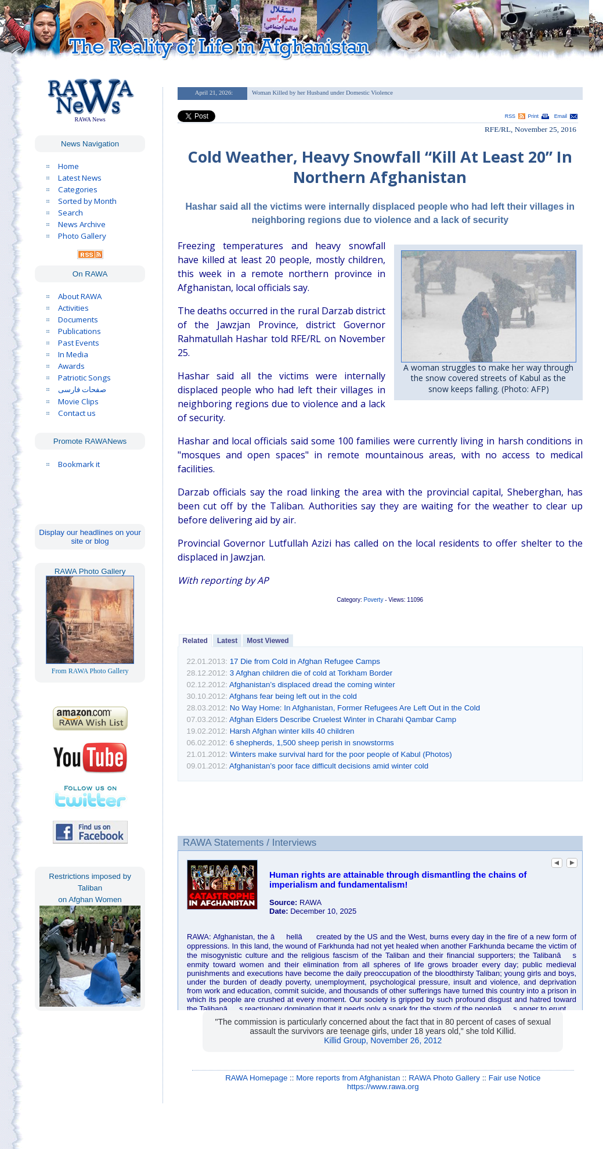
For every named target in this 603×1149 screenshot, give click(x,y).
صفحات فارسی (82, 389)
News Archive (82, 224)
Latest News (80, 178)
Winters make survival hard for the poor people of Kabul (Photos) (341, 754)
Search (70, 212)
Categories (78, 189)
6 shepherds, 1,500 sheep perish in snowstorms (312, 742)
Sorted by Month (87, 201)
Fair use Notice (515, 1077)
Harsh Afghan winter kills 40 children (292, 731)
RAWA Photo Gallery (444, 1077)
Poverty (374, 600)
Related (195, 641)
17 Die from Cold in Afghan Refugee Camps (305, 661)
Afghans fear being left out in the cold (293, 696)
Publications (79, 331)
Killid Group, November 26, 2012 (383, 1040)
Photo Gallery (82, 236)
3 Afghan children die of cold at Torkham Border (311, 673)
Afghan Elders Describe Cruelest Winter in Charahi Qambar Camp (342, 719)
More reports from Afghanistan (348, 1077)
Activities (73, 308)
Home (68, 166)
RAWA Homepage (256, 1077)
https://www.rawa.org (383, 1086)
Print (533, 116)
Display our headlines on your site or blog (90, 536)
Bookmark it (79, 464)
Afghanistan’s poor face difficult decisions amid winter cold (328, 766)
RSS (510, 116)
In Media (73, 354)
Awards (71, 366)
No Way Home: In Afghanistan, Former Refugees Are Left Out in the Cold (355, 707)
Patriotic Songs (84, 377)
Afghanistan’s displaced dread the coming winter (312, 684)
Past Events (78, 342)
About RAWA (80, 296)
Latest (227, 641)
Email (560, 116)
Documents (78, 319)
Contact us (77, 413)
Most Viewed (267, 641)
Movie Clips (78, 401)
